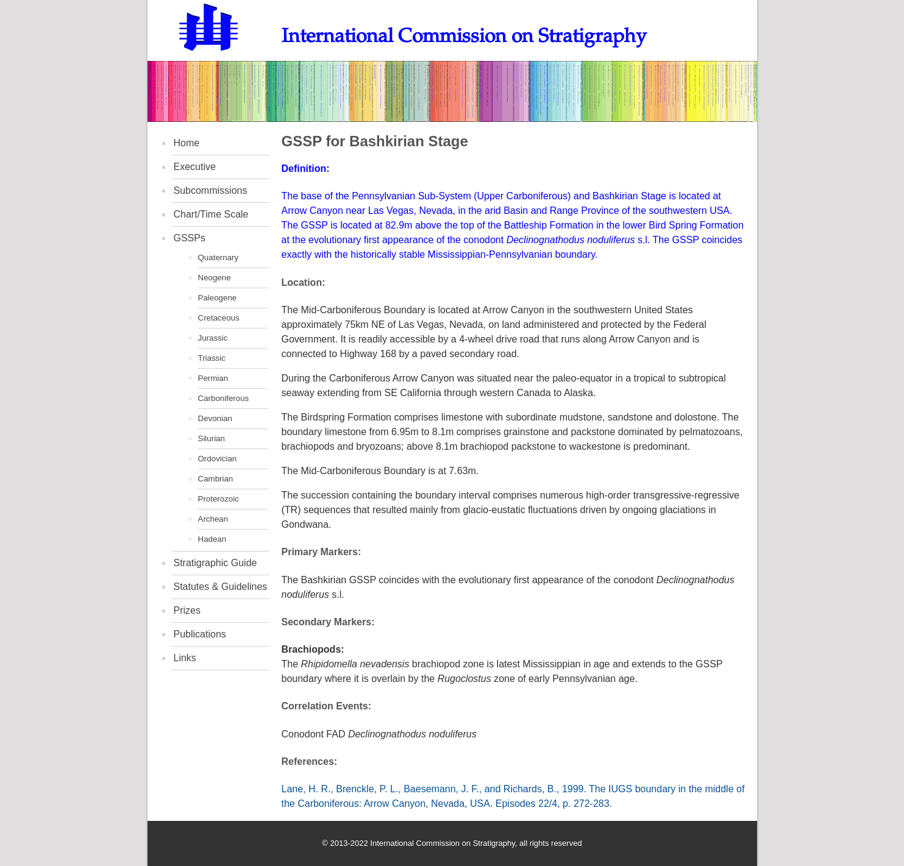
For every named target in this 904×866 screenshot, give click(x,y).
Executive (195, 166)
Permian (213, 378)
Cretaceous (219, 317)
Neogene (214, 277)
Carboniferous (223, 398)
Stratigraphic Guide (215, 563)
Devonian (215, 418)
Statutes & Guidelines (221, 586)
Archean (213, 519)
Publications (200, 634)
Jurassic (213, 337)
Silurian (211, 438)
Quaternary (218, 257)
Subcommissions (210, 190)
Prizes (187, 610)
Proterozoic (218, 498)
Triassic (212, 358)
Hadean (212, 539)
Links (185, 658)
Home (187, 143)
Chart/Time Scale (211, 214)
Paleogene (217, 297)
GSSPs (189, 238)
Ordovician (217, 458)
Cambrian (215, 478)
